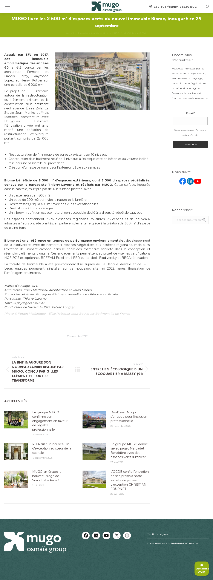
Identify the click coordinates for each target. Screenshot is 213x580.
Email (190, 113)
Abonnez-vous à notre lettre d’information (173, 543)
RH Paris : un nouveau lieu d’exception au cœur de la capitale (52, 448)
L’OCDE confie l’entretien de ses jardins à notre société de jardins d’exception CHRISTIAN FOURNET (129, 480)
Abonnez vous (202, 569)
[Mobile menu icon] (7, 7)
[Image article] (16, 419)
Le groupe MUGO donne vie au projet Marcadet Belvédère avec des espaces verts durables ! (129, 450)
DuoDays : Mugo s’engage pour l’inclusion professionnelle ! (128, 416)
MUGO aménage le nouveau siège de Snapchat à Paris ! (46, 476)
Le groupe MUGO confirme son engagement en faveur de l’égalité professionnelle (49, 420)
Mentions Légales (157, 534)
